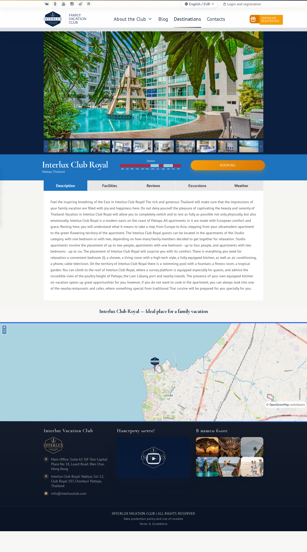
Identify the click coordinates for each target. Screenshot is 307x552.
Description (65, 185)
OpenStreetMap (279, 404)
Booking (228, 165)
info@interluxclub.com (68, 493)
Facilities (109, 185)
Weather (241, 185)
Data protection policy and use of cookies (153, 519)
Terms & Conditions (153, 524)
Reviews (153, 185)
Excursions (197, 185)
